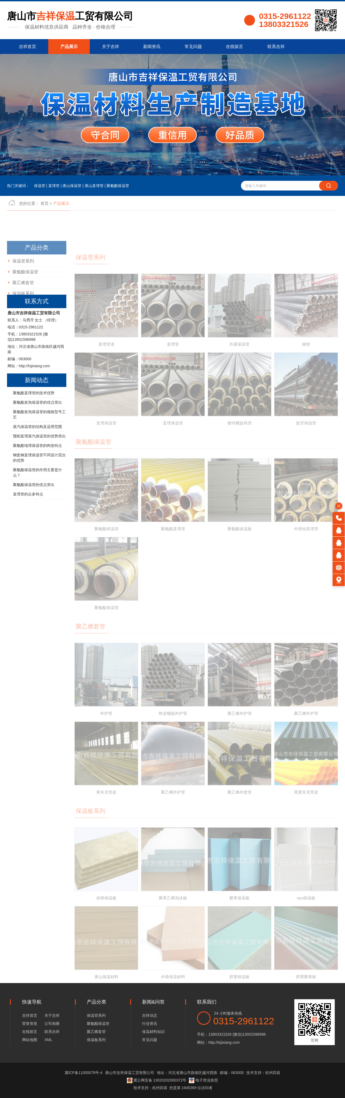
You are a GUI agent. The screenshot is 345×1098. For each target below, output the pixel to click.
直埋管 (54, 185)
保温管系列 (96, 1015)
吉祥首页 (27, 46)
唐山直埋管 (94, 185)
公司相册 (52, 1023)
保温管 (39, 185)
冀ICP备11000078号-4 (83, 1072)
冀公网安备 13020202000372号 (157, 1080)
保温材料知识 (153, 1031)
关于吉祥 (110, 46)
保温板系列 (96, 1040)
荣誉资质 (29, 1023)
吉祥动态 (149, 1015)
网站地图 (29, 1040)
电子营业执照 (203, 1080)
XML (48, 1040)
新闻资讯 (151, 46)
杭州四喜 (159, 1088)
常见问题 (193, 46)
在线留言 (234, 46)
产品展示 (69, 46)
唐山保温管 (72, 185)
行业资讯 (149, 1023)
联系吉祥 (276, 46)
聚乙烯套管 (96, 1031)
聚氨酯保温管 (117, 185)
